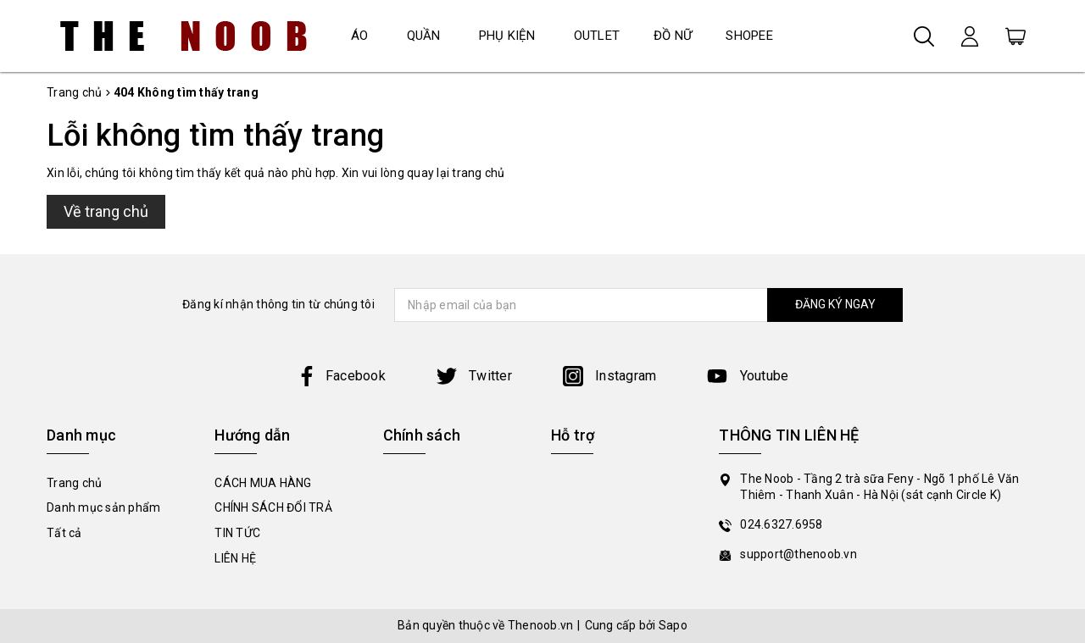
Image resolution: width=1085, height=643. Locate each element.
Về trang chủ (106, 211)
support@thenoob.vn (798, 554)
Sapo (673, 625)
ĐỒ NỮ (673, 35)
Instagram (610, 376)
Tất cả (64, 533)
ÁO (360, 35)
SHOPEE (749, 35)
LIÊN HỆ (235, 558)
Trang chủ (74, 483)
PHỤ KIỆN (507, 35)
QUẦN (424, 35)
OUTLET (597, 35)
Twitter (474, 376)
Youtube (747, 376)
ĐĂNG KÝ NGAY (835, 304)
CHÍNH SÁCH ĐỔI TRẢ (273, 507)
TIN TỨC (237, 533)
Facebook (341, 376)
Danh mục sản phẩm (103, 507)
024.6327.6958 (781, 524)
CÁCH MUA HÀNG (262, 483)
